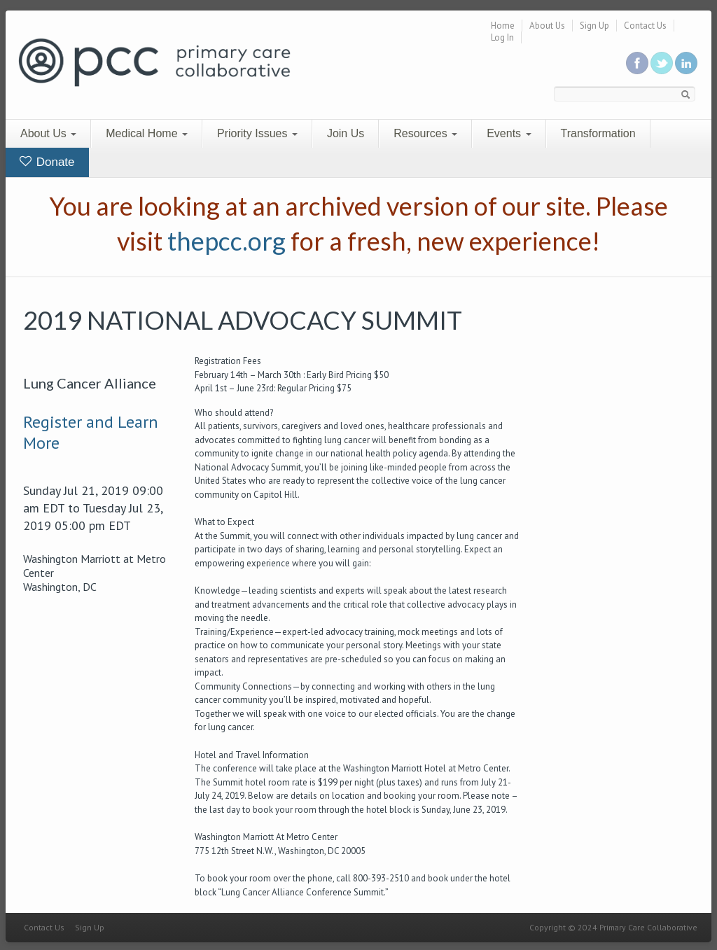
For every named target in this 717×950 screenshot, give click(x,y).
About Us (547, 26)
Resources (425, 133)
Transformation (598, 133)
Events (509, 133)
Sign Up (594, 26)
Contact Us (645, 26)
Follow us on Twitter (661, 63)
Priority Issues (257, 133)
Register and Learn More (90, 432)
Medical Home (147, 133)
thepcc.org (226, 240)
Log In (502, 37)
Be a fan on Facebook (637, 63)
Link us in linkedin (686, 63)
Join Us (345, 133)
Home (503, 26)
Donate (47, 162)
